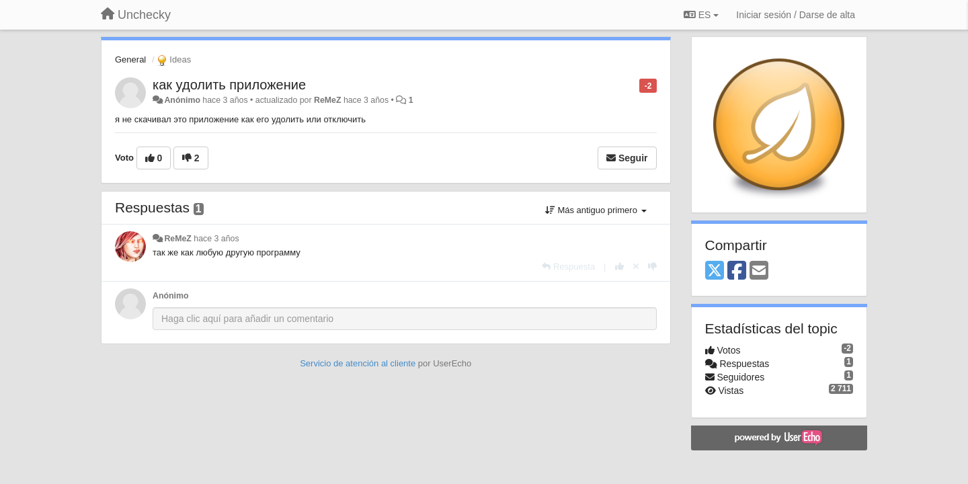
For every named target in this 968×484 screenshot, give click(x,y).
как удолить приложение (229, 84)
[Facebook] (736, 271)
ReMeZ (327, 100)
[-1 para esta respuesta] (652, 266)
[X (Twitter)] (714, 271)
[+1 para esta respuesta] (619, 266)
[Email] (759, 271)
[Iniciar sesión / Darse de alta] (795, 14)
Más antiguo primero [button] (596, 210)
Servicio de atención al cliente (359, 363)
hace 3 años (216, 238)
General (130, 59)
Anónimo (182, 100)
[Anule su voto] (636, 266)
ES (701, 14)
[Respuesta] (568, 266)
